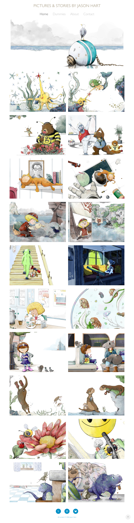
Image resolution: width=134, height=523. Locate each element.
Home (44, 14)
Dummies (59, 14)
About (74, 14)
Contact (88, 14)
